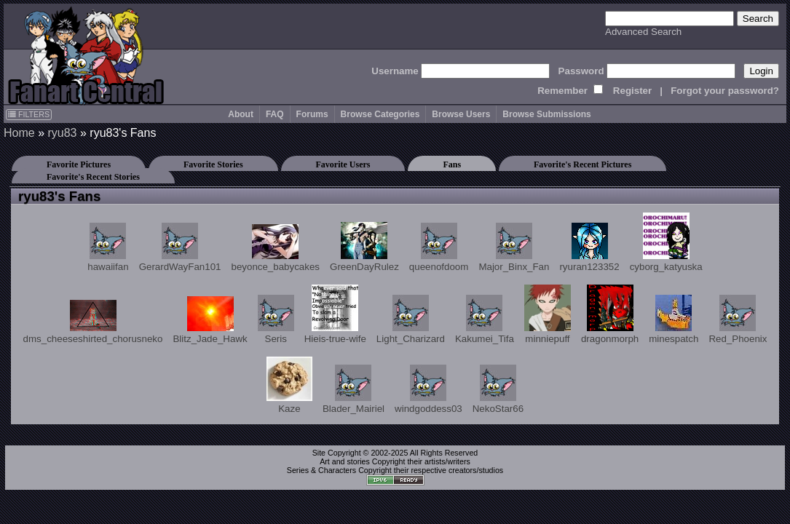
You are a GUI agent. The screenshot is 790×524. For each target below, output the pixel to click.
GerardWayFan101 (180, 247)
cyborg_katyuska (666, 242)
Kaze (289, 385)
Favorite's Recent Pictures (582, 164)
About (240, 114)
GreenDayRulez (364, 247)
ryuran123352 (589, 247)
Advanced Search (643, 31)
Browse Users (461, 114)
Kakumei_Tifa (484, 319)
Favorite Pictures (79, 164)
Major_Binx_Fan (513, 247)
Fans (452, 164)
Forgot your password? (725, 90)
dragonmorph (610, 314)
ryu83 (61, 133)
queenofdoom (439, 247)
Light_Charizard (410, 319)
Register (632, 90)
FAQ (275, 114)
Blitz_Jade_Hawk (210, 320)
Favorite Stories (213, 164)
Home (19, 133)
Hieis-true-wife (335, 314)
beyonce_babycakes (275, 248)
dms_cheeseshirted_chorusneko (93, 322)
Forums (312, 114)
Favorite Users (343, 164)
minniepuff (547, 314)
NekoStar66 (498, 389)
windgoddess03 (428, 389)
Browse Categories (380, 114)
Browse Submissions (546, 114)
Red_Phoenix (737, 319)
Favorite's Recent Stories (93, 177)
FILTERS (29, 114)
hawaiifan (107, 247)
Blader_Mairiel (353, 389)
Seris (276, 319)
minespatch (673, 319)
